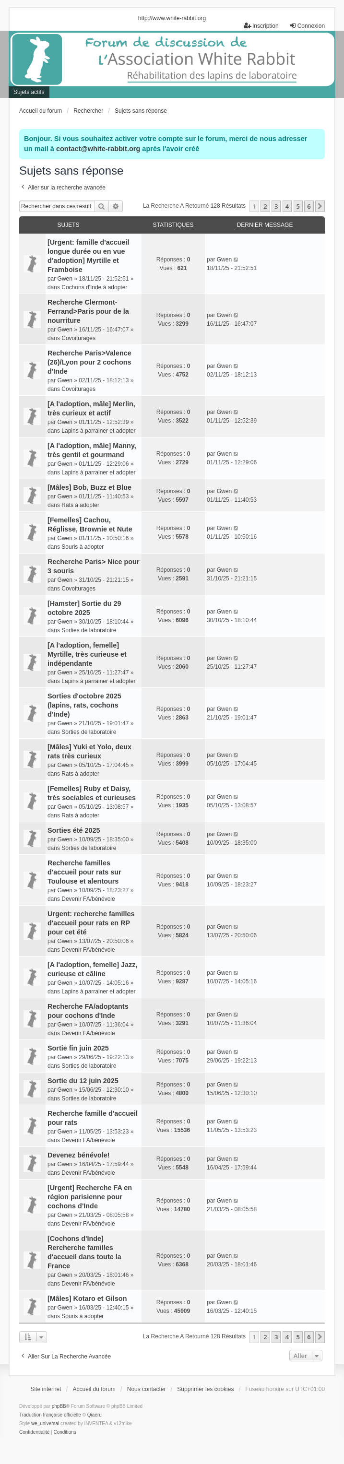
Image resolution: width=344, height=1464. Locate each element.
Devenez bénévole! (78, 1155)
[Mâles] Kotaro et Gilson (87, 1298)
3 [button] (276, 206)
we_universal (45, 1423)
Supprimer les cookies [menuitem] (205, 1389)
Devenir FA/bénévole (88, 899)
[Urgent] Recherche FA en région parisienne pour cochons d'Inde (89, 1197)
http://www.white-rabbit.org (172, 18)
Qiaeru (94, 1414)
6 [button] (308, 206)
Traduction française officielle (50, 1414)
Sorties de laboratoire (88, 630)
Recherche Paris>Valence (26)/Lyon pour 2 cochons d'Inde (89, 362)
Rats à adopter (80, 505)
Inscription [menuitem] (261, 25)
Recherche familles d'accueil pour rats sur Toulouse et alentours (84, 872)
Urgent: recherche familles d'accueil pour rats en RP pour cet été (91, 923)
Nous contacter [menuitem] (146, 1389)
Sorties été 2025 (73, 830)
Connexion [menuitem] (307, 25)
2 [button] (265, 206)
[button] (320, 206)
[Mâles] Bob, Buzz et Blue (89, 487)
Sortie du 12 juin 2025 (83, 1081)
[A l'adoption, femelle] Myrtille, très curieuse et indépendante (87, 654)
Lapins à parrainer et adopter (98, 430)
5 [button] (298, 206)
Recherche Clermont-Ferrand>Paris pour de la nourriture (88, 311)
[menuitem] (34, 1432)
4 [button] (287, 206)
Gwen (65, 278)
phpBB (59, 1406)
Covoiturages (78, 338)
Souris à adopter (82, 546)
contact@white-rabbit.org (98, 149)
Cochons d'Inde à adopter (94, 287)
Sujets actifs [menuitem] (29, 92)
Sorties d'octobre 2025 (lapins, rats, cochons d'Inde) (84, 705)
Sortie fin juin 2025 (78, 1048)
